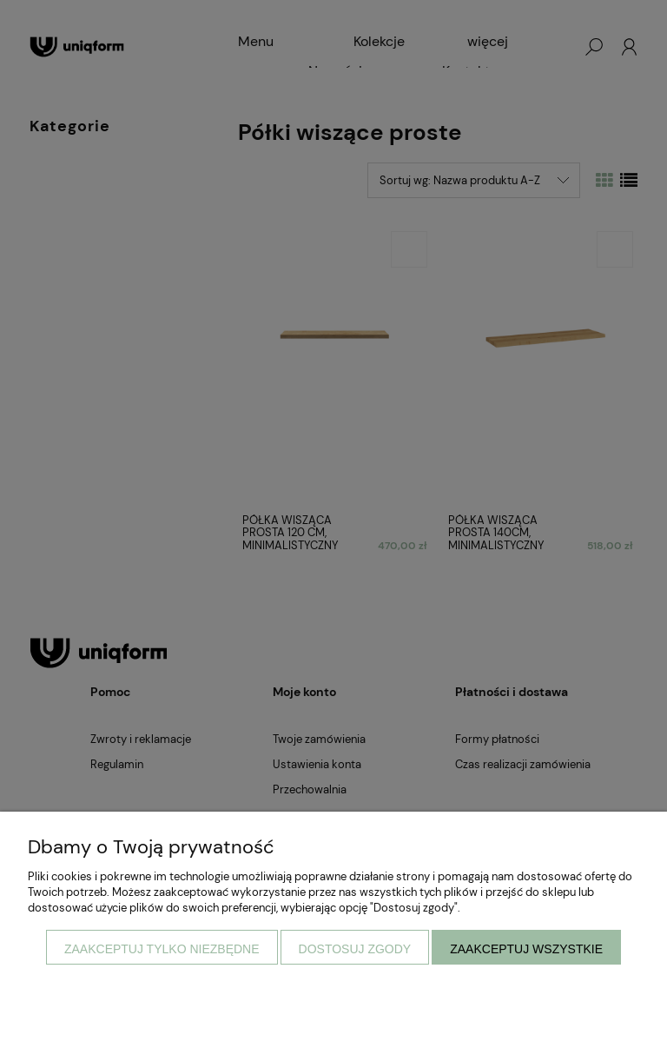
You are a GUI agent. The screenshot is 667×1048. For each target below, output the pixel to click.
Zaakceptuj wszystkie (526, 949)
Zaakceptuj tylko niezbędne (162, 949)
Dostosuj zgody (355, 949)
